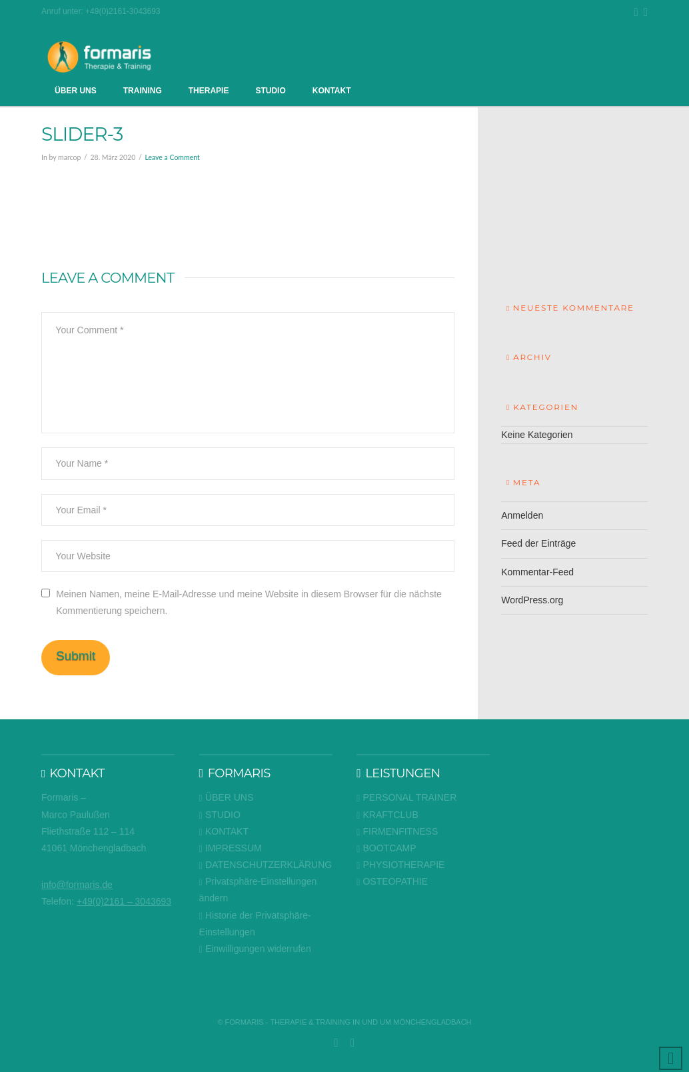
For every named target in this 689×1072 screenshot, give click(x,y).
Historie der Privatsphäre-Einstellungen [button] (255, 923)
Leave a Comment (172, 157)
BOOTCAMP (386, 848)
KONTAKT (224, 831)
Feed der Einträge (538, 543)
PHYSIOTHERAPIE (400, 865)
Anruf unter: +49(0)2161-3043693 (100, 11)
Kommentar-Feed (537, 572)
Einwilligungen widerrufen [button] (255, 949)
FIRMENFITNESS (397, 831)
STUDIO (220, 815)
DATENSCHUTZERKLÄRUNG (266, 865)
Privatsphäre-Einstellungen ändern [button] (258, 889)
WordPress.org (532, 600)
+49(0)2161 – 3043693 (124, 901)
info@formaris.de (77, 884)
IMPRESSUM (230, 848)
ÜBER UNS (226, 797)
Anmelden (522, 515)
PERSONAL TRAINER (406, 797)
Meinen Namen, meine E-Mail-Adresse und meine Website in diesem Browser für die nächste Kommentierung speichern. (249, 602)
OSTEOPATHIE (392, 881)
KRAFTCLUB (387, 815)
